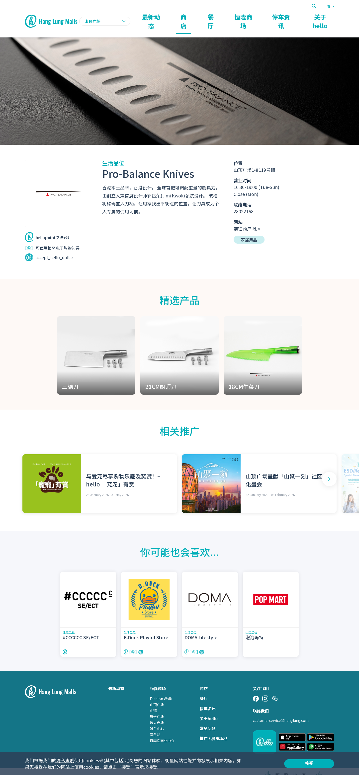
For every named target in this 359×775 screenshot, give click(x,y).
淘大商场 (157, 713)
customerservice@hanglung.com (281, 710)
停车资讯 (296, 16)
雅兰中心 (157, 719)
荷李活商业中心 (162, 731)
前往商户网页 (247, 218)
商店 (222, 16)
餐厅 (243, 16)
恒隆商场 (267, 16)
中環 (153, 701)
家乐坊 (155, 725)
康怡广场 (157, 707)
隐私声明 (65, 760)
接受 (309, 763)
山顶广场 (157, 695)
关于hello (325, 16)
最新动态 (198, 16)
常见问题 (208, 719)
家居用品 (249, 230)
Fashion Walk (161, 689)
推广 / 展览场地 (213, 729)
